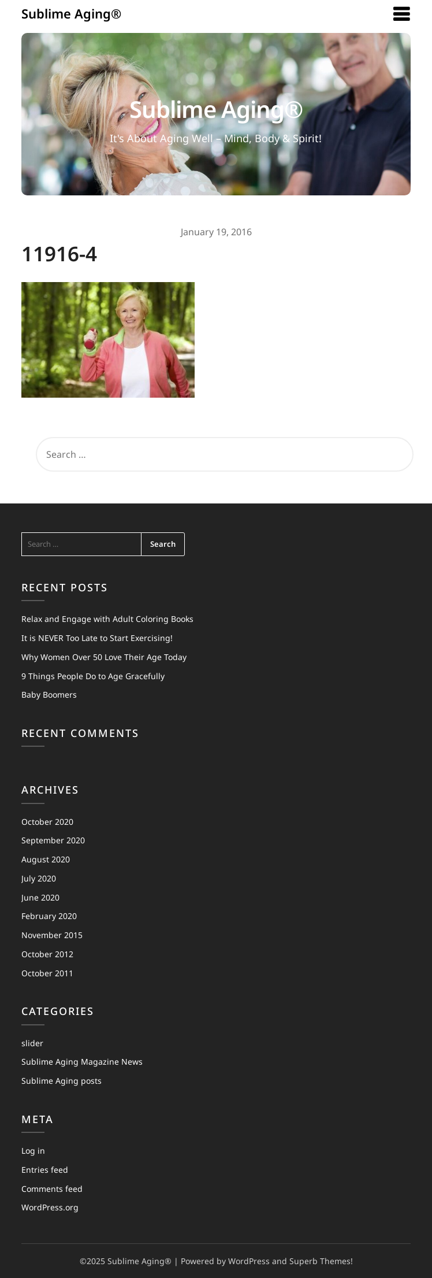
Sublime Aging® (71, 13)
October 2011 (47, 973)
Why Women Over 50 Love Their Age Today (104, 656)
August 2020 (45, 859)
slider (32, 1043)
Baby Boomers (49, 694)
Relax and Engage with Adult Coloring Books (107, 618)
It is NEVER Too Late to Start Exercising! (97, 637)
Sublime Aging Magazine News (82, 1061)
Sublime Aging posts (61, 1080)
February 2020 (49, 915)
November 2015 (52, 934)
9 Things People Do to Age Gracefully (93, 676)
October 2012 (47, 954)
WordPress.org (50, 1207)
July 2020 (38, 878)
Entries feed (44, 1169)
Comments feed (52, 1188)
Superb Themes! (321, 1260)
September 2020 (53, 840)
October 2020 (47, 821)
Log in (33, 1150)
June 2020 (40, 897)
